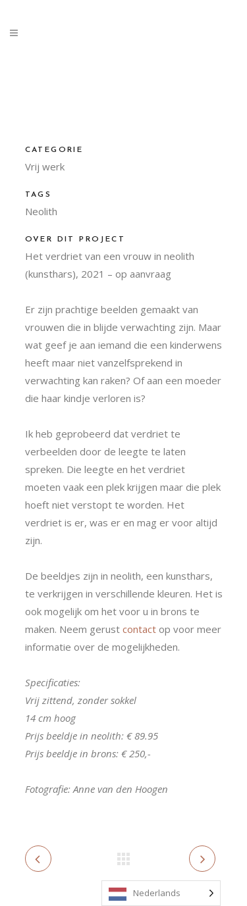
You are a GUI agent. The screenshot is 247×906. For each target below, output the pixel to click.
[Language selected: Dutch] (161, 893)
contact (139, 629)
